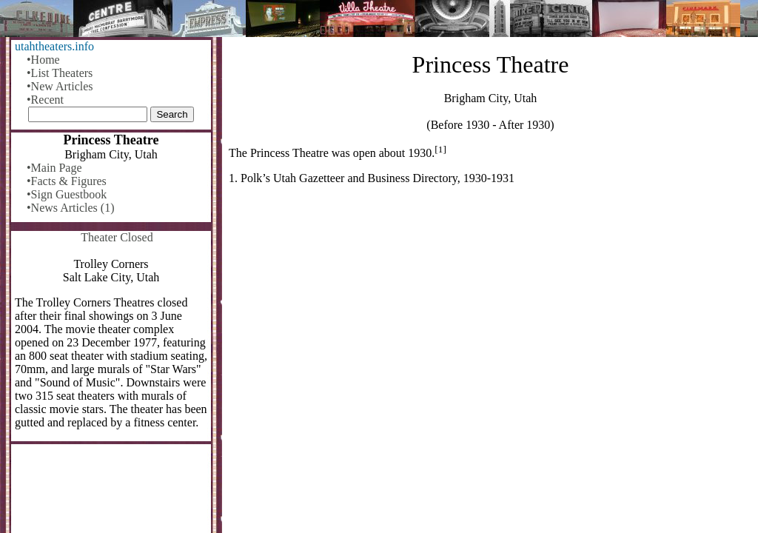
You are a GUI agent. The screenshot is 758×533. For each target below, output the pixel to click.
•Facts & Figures (67, 181)
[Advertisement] (490, 312)
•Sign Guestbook (67, 194)
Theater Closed (116, 237)
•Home (43, 59)
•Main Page (54, 167)
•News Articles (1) (70, 207)
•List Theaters (60, 73)
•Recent (45, 99)
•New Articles (60, 86)
